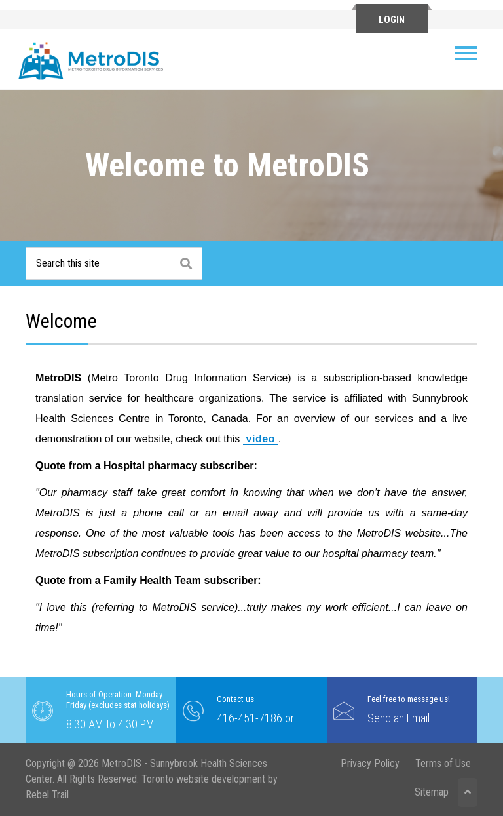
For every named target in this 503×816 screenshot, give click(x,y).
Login (392, 20)
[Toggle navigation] (471, 53)
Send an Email (398, 718)
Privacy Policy (370, 763)
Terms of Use (443, 763)
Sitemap (432, 792)
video (260, 438)
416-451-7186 (249, 718)
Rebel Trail (47, 794)
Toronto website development (203, 779)
